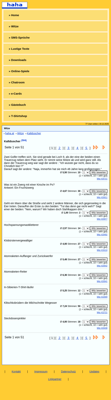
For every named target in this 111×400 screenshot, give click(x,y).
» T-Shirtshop (18, 116)
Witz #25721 (102, 179)
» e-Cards (15, 93)
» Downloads (17, 60)
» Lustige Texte (19, 48)
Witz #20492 (102, 235)
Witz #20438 (102, 328)
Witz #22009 (102, 297)
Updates (94, 371)
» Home (14, 15)
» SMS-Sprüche (19, 37)
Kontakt (16, 371)
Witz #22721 (102, 312)
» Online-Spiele (19, 71)
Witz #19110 (102, 250)
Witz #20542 (102, 266)
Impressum (40, 371)
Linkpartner (54, 379)
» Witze (14, 26)
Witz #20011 (102, 197)
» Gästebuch (17, 104)
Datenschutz (68, 371)
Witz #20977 (102, 219)
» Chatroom (17, 82)
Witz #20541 (102, 281)
